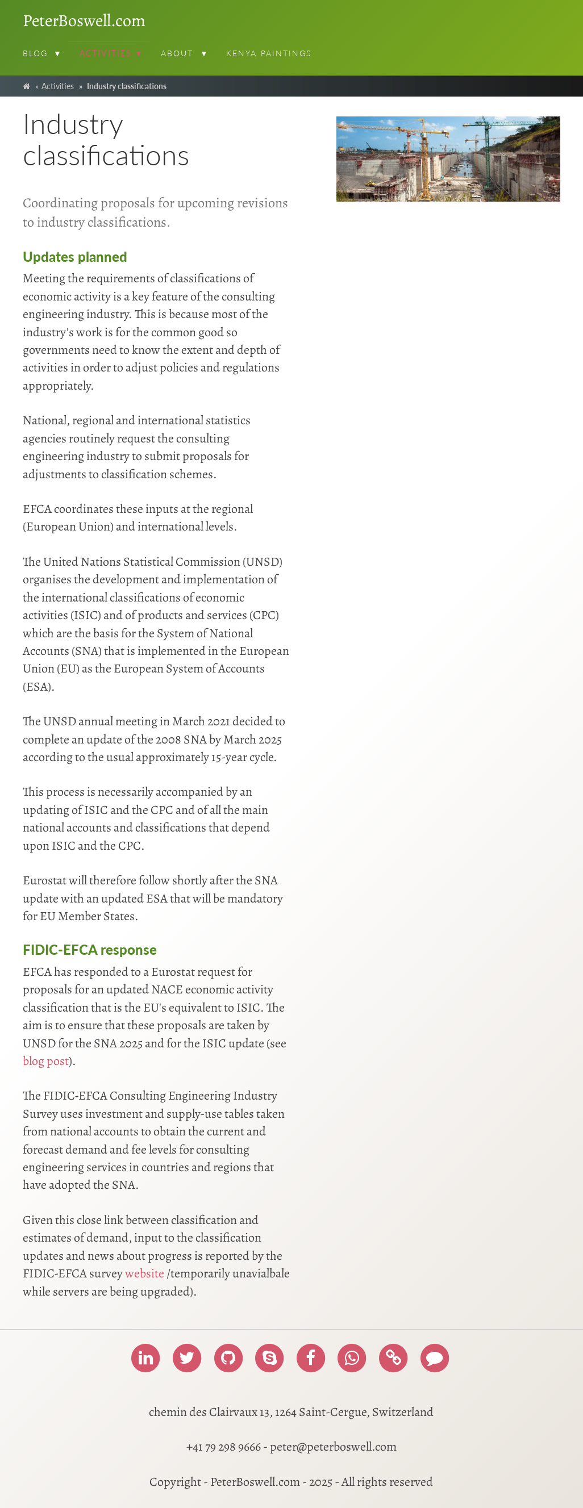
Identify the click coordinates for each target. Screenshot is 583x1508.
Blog (35, 53)
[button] (59, 54)
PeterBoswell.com (84, 20)
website (144, 1273)
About (177, 53)
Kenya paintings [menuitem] (269, 53)
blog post (46, 1061)
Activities (106, 53)
